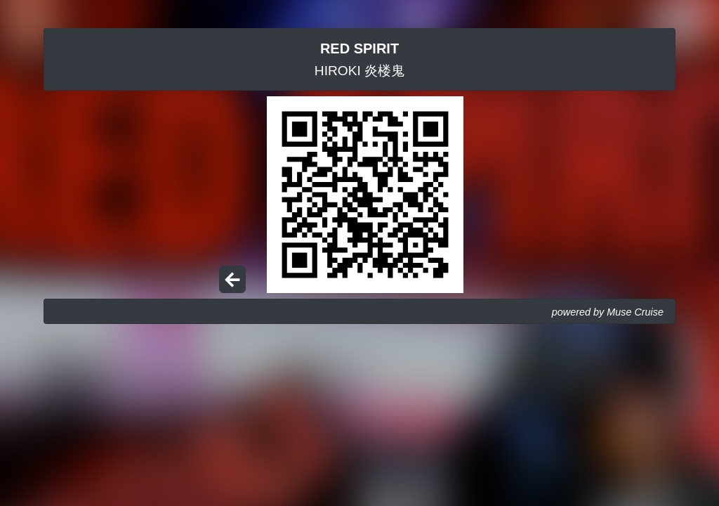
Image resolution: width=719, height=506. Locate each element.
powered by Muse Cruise (608, 312)
